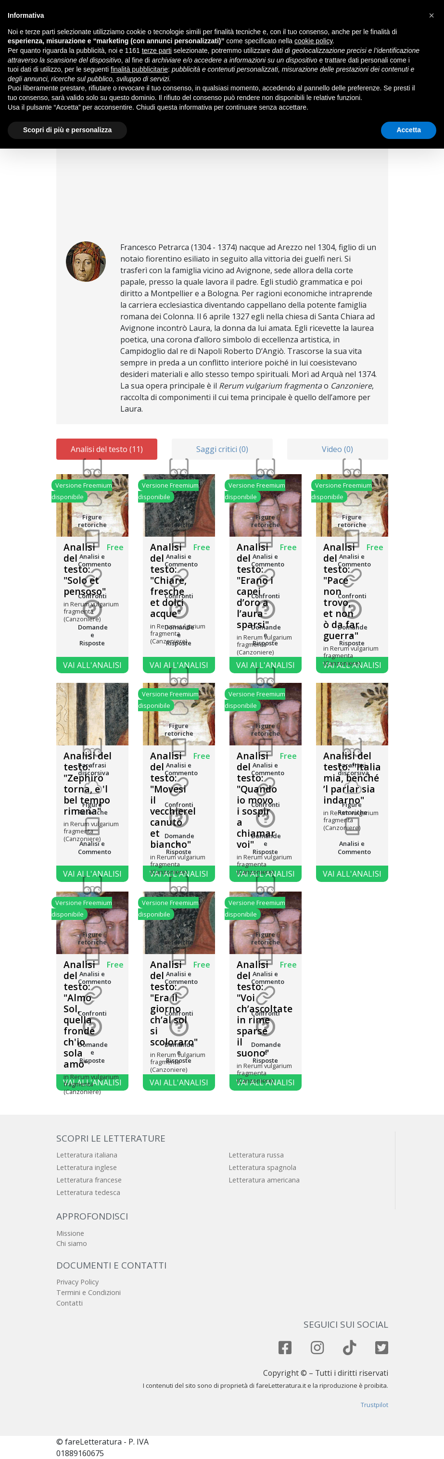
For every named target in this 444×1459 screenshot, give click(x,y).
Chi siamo (71, 1243)
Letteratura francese (89, 1179)
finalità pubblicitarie (139, 69)
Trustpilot (374, 1404)
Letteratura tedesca (88, 1192)
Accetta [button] (408, 130)
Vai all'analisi (92, 665)
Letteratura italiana (86, 1154)
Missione (70, 1233)
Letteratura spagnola (262, 1167)
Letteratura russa (256, 1154)
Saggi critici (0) (222, 449)
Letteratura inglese (86, 1167)
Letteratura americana (264, 1179)
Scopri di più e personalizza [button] (67, 130)
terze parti (157, 50)
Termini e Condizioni (88, 1292)
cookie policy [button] (313, 41)
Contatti (69, 1303)
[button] (431, 15)
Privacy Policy (77, 1281)
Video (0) (337, 449)
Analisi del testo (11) (107, 449)
